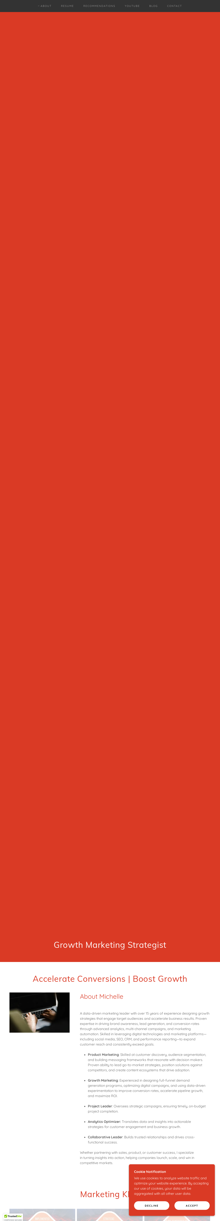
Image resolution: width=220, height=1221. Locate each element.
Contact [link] (174, 6)
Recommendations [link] (99, 6)
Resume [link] (67, 6)
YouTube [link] (132, 6)
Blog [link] (153, 6)
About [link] (46, 6)
